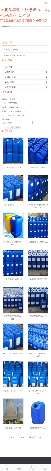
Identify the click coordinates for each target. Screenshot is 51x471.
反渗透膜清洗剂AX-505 (38, 242)
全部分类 (8, 67)
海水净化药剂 (10, 77)
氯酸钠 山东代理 (11, 50)
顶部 (44, 467)
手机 (19, 467)
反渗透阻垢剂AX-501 (38, 316)
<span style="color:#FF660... (16, 55)
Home (13, 437)
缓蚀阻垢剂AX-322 (13, 428)
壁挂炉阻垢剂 (10, 87)
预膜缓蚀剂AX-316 (38, 167)
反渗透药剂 (9, 72)
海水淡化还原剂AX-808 (13, 353)
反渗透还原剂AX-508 (38, 279)
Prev (31, 437)
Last (39, 437)
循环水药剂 (9, 82)
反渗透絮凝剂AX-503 (13, 279)
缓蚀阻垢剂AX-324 (38, 428)
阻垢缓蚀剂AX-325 (13, 167)
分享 (6, 467)
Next (22, 437)
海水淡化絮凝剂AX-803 (13, 391)
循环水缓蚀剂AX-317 (13, 205)
